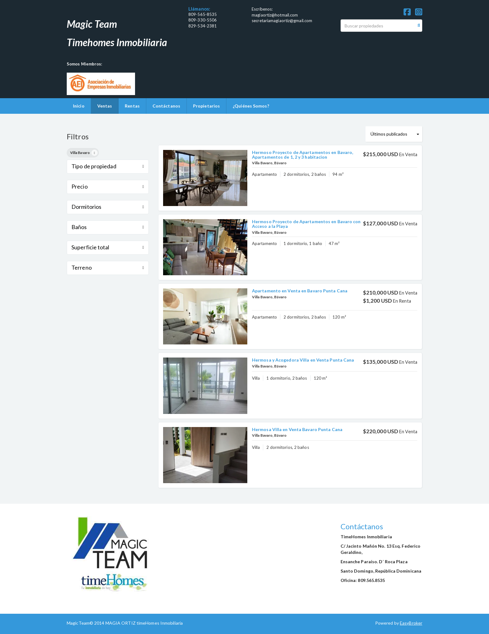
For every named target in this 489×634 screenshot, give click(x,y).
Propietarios (206, 105)
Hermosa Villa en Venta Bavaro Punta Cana (297, 429)
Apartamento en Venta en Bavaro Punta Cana (299, 290)
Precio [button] (107, 186)
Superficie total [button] (107, 247)
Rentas (132, 105)
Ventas (104, 105)
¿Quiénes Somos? (251, 105)
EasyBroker (411, 623)
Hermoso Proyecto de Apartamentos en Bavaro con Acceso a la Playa (306, 224)
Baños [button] (107, 226)
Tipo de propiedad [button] (107, 166)
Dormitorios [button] (107, 206)
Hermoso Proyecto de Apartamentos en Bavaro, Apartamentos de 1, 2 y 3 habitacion (302, 155)
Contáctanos (166, 105)
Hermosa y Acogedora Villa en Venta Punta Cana (303, 360)
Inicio (79, 105)
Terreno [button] (107, 267)
